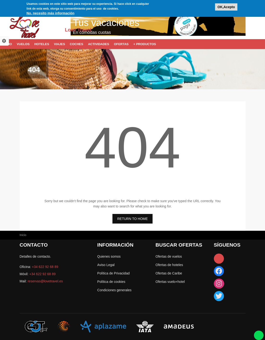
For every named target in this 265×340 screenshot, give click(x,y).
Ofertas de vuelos (168, 256)
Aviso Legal (106, 265)
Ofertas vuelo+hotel (170, 282)
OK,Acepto (226, 6)
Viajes (59, 44)
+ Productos (144, 44)
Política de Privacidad (113, 273)
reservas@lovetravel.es (45, 281)
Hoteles (41, 44)
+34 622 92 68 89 (45, 267)
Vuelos (23, 44)
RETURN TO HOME (132, 219)
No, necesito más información (50, 12)
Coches (76, 44)
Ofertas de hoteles (169, 265)
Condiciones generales (114, 290)
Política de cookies (111, 282)
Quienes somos (109, 256)
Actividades (98, 44)
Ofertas (121, 44)
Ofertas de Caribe (168, 273)
